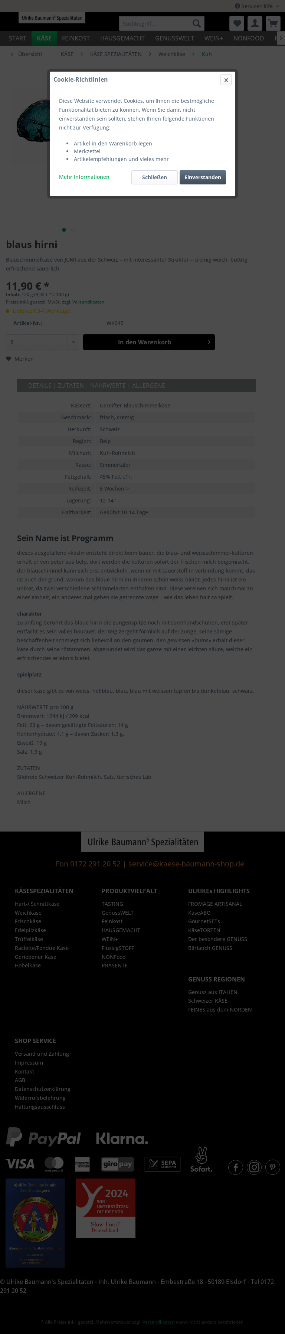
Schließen (154, 177)
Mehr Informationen (84, 176)
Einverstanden (202, 177)
